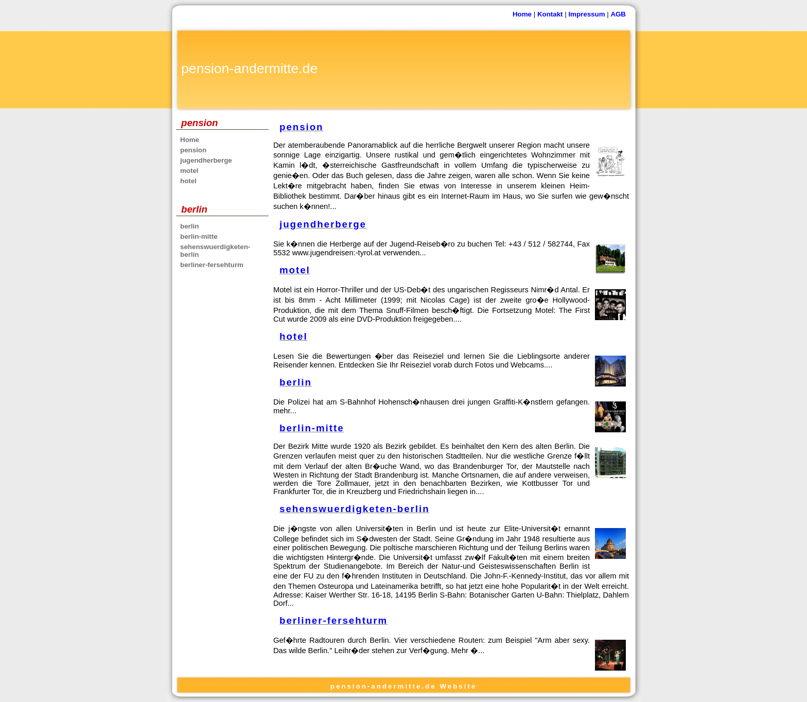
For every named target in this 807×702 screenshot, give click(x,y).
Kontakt (550, 14)
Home (522, 14)
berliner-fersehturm (211, 265)
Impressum (586, 14)
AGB (618, 14)
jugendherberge (206, 160)
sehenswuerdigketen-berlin (215, 250)
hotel (188, 181)
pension (193, 150)
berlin (189, 226)
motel (189, 170)
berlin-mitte (199, 236)
